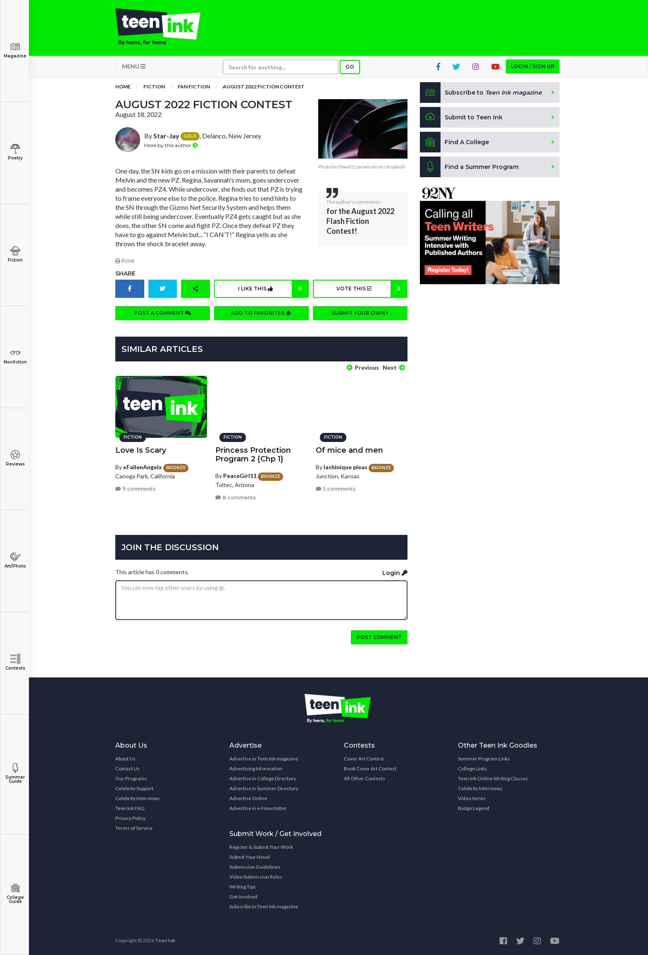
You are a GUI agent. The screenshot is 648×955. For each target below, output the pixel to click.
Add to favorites (261, 313)
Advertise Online (248, 798)
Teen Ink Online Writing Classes (493, 778)
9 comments (135, 489)
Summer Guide (15, 773)
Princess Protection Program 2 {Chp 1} (253, 454)
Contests (15, 662)
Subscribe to (481, 92)
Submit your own (359, 313)
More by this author (171, 145)
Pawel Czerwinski (357, 167)
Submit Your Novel (249, 857)
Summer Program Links (484, 758)
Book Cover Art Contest (370, 768)
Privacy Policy (130, 818)
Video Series (472, 798)
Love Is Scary (140, 450)
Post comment (379, 637)
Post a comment (162, 313)
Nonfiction (15, 356)
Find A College (454, 142)
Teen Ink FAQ (130, 808)
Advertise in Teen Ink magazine (263, 758)
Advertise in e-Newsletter (258, 808)
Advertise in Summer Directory (263, 788)
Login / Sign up (533, 66)
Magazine (15, 50)
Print (124, 261)
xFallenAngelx (142, 466)
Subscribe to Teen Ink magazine (263, 906)
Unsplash (394, 167)
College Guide (15, 893)
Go (349, 67)
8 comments (235, 497)
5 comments (335, 489)
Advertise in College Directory (262, 778)
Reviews (15, 458)
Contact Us (127, 768)
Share (125, 273)
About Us (125, 758)
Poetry (15, 152)
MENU (133, 66)
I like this (273, 288)
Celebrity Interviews (137, 798)
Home (123, 86)
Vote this (371, 288)
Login (394, 573)
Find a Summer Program (469, 167)
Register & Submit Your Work (261, 847)
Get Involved (243, 896)
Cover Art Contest (364, 758)
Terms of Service (133, 828)
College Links (472, 768)
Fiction (15, 254)
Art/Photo (15, 560)
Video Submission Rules (255, 877)
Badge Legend (473, 808)
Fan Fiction (194, 86)
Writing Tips (242, 887)
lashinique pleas (345, 466)
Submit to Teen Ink (461, 117)
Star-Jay (166, 136)
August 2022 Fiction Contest (264, 86)
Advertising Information (255, 768)
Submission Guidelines (254, 867)
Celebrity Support (134, 788)
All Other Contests (364, 778)
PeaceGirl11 (240, 475)
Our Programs (131, 778)
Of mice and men (349, 450)
